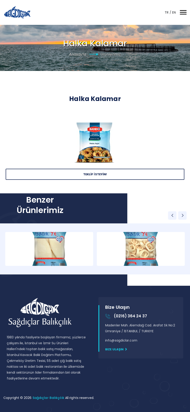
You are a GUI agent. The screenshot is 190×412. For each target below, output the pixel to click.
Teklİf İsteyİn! (95, 174)
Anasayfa (77, 54)
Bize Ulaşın (116, 349)
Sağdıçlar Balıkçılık (49, 398)
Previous (172, 215)
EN (174, 12)
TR (167, 12)
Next (182, 215)
